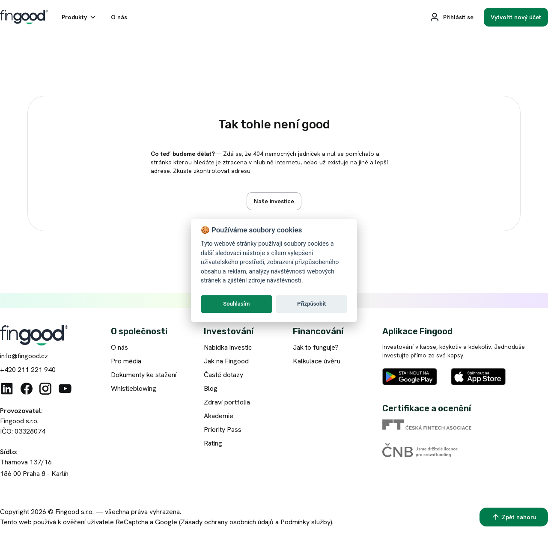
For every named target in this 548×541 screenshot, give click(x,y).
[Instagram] (45, 389)
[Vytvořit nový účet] (516, 17)
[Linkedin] (7, 388)
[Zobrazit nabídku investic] (274, 201)
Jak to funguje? (316, 347)
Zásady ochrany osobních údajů (227, 521)
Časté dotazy (223, 374)
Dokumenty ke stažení (143, 374)
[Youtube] (65, 388)
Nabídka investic (228, 347)
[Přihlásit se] (451, 17)
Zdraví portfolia (227, 402)
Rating (213, 443)
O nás (119, 347)
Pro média (126, 361)
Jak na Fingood (226, 361)
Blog (210, 388)
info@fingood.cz (24, 355)
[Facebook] (27, 389)
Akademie (218, 415)
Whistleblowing (133, 388)
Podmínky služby (305, 521)
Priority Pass (222, 429)
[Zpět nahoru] (514, 517)
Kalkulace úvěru (316, 361)
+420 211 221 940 (28, 369)
